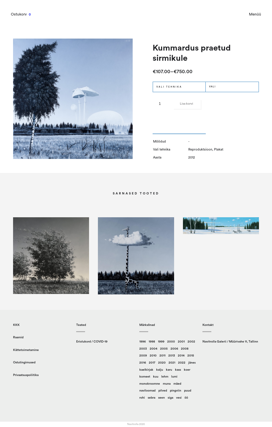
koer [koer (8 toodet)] (187, 369)
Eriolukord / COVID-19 (91, 341)
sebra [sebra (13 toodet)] (151, 397)
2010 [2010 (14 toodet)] (153, 355)
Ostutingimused (24, 362)
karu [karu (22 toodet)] (169, 369)
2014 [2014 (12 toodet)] (181, 355)
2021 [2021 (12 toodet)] (172, 362)
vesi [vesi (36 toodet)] (179, 397)
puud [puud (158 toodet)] (187, 390)
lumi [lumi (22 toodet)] (174, 376)
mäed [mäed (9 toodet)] (177, 383)
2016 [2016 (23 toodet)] (142, 362)
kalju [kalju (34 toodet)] (159, 369)
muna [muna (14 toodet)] (167, 383)
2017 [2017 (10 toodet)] (152, 362)
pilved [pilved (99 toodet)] (162, 390)
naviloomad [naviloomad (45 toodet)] (147, 390)
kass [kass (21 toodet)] (178, 369)
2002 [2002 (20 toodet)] (191, 341)
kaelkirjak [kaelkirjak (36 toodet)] (146, 369)
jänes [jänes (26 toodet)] (192, 362)
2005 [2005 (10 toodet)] (164, 348)
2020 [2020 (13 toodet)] (162, 362)
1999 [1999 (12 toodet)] (161, 341)
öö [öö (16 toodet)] (186, 397)
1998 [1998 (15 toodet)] (152, 341)
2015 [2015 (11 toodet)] (190, 355)
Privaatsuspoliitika (26, 375)
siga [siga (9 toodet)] (170, 397)
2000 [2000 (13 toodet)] (171, 341)
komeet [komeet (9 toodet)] (144, 376)
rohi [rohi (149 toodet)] (142, 397)
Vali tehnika (169, 87)
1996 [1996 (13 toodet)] (142, 341)
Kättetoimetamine (26, 350)
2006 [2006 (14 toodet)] (174, 348)
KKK (16, 325)
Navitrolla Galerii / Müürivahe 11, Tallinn (230, 341)
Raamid (18, 337)
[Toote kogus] (161, 104)
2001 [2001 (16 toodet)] (181, 341)
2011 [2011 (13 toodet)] (162, 355)
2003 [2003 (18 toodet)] (143, 348)
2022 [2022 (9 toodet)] (181, 362)
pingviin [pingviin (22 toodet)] (175, 390)
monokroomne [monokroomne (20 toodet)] (149, 383)
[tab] (179, 131)
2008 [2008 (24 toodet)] (184, 348)
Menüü (255, 14)
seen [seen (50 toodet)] (161, 397)
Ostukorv (19, 14)
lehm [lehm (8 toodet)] (164, 376)
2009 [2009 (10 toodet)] (143, 355)
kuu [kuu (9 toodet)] (155, 376)
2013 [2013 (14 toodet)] (171, 355)
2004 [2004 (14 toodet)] (153, 348)
